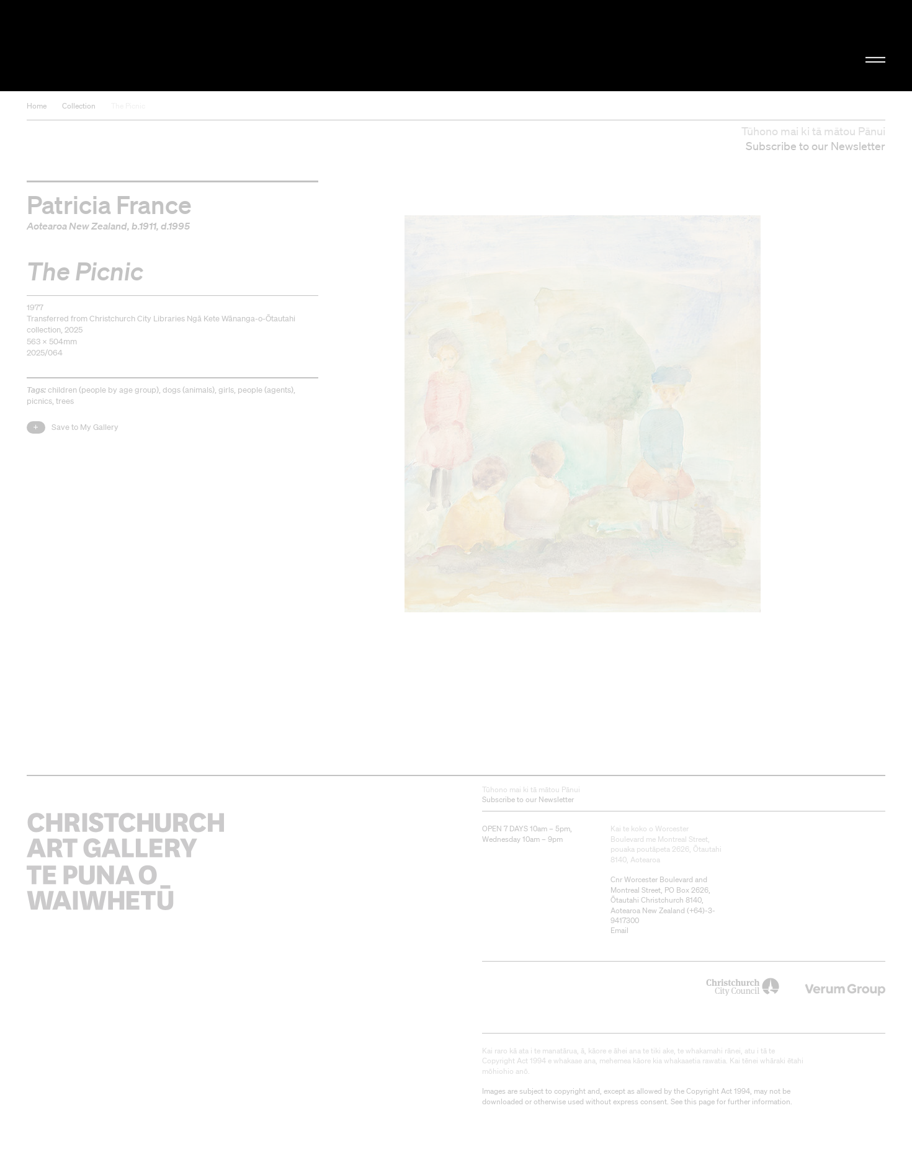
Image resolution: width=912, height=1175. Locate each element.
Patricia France (109, 204)
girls (226, 390)
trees (65, 401)
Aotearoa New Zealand (77, 226)
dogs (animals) (189, 390)
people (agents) (265, 390)
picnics (39, 401)
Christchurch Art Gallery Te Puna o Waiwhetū (158, 45)
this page (699, 1101)
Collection (79, 106)
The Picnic (128, 106)
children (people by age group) (103, 390)
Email (619, 930)
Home (37, 106)
